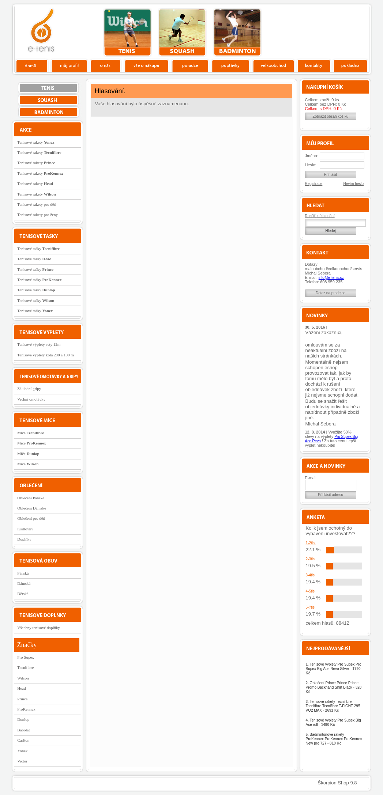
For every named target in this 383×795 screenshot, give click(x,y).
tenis (127, 32)
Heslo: (310, 165)
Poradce (190, 65)
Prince (22, 699)
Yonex (22, 751)
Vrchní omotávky (31, 399)
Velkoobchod (273, 65)
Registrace (314, 184)
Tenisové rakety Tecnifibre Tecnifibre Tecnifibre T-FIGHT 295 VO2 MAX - (333, 706)
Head (21, 688)
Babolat (23, 730)
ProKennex (26, 709)
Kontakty (314, 65)
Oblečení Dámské (31, 508)
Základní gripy (29, 388)
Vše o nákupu (146, 65)
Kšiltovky (25, 529)
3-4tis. (311, 575)
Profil (69, 65)
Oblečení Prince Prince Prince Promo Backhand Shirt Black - (334, 687)
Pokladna (350, 65)
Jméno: (311, 156)
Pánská (23, 573)
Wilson (23, 678)
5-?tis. (311, 607)
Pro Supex (25, 657)
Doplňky (24, 539)
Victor (22, 761)
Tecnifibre (25, 667)
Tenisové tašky (38, 248)
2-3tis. (311, 559)
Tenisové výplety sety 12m (38, 344)
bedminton (237, 32)
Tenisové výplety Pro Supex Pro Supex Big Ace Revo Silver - (333, 668)
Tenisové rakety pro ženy (37, 214)
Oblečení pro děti (31, 518)
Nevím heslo (353, 184)
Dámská (23, 583)
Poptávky (230, 65)
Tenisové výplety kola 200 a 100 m (45, 355)
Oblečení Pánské (30, 498)
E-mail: (311, 478)
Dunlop (23, 719)
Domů (32, 65)
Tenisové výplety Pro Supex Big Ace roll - (333, 722)
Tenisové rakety (35, 142)
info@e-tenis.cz (331, 278)
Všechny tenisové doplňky (38, 627)
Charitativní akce (331, 31)
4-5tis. (311, 591)
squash (182, 32)
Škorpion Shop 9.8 (337, 782)
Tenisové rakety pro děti (36, 204)
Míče (30, 433)
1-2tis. (311, 543)
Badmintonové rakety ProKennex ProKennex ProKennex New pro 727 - (334, 738)
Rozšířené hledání (320, 216)
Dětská (23, 593)
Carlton (23, 740)
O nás (106, 65)
